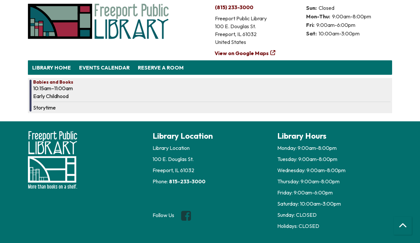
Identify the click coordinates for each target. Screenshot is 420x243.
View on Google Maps (242, 53)
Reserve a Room (161, 67)
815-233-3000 (187, 181)
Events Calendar (104, 67)
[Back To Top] (403, 226)
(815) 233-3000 (234, 7)
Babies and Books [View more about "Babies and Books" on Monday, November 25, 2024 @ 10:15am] (53, 82)
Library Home (51, 67)
